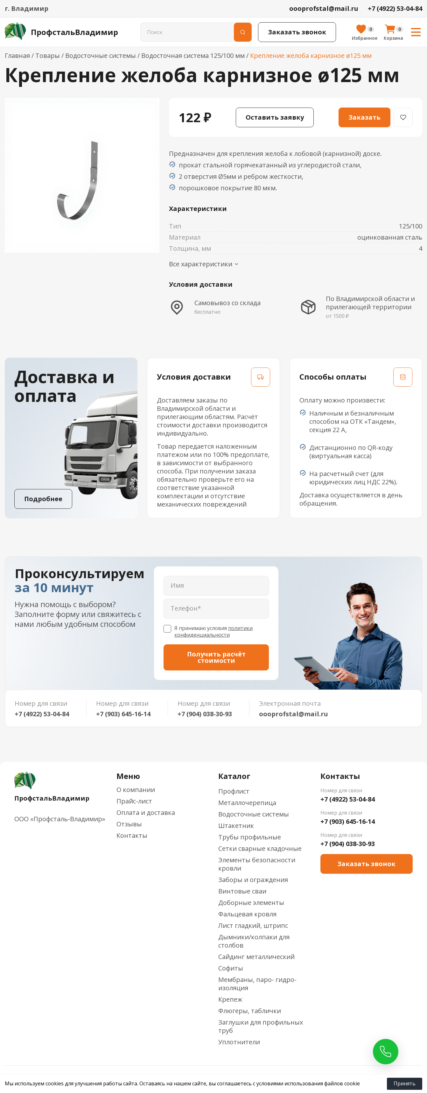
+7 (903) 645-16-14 (123, 714)
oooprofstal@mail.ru (293, 714)
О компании (135, 789)
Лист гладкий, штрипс (253, 925)
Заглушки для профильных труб (260, 1026)
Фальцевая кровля (247, 914)
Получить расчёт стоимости (216, 657)
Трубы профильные (249, 837)
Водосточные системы (253, 814)
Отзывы (129, 824)
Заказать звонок (297, 32)
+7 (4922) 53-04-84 (42, 714)
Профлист (233, 791)
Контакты (131, 835)
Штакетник (236, 825)
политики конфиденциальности (213, 631)
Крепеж (230, 999)
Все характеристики (204, 264)
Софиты (230, 968)
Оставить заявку (275, 117)
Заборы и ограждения (253, 879)
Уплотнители (239, 1042)
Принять (405, 1083)
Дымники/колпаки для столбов (254, 941)
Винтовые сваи (242, 891)
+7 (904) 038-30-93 (205, 714)
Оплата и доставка (145, 812)
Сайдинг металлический (256, 956)
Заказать (364, 117)
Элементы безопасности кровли (256, 864)
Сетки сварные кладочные (260, 848)
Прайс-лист (134, 801)
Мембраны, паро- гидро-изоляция (257, 983)
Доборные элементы (251, 902)
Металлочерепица (247, 802)
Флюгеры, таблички (249, 1010)
